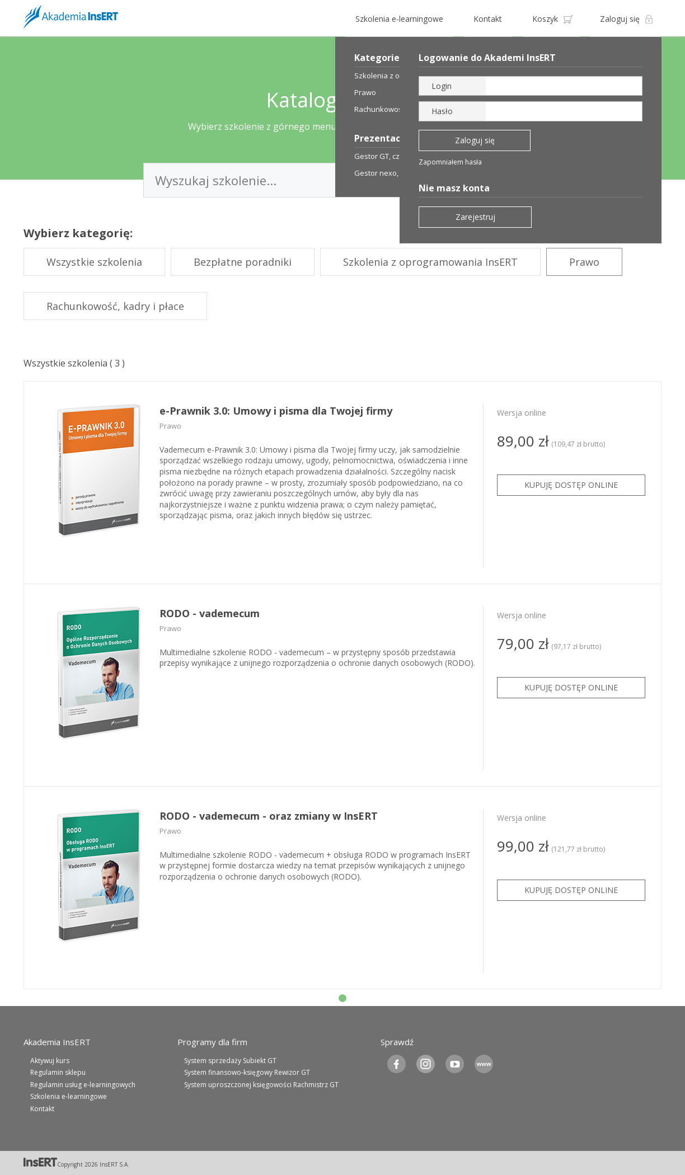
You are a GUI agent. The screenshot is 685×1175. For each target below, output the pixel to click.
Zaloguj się (620, 18)
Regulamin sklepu (58, 1072)
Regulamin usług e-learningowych (82, 1084)
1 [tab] (342, 998)
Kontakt (487, 18)
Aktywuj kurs (49, 1060)
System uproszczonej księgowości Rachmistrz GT (261, 1084)
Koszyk (545, 18)
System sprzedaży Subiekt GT (230, 1060)
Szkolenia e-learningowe (399, 18)
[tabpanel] (342, 483)
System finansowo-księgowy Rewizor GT (247, 1072)
